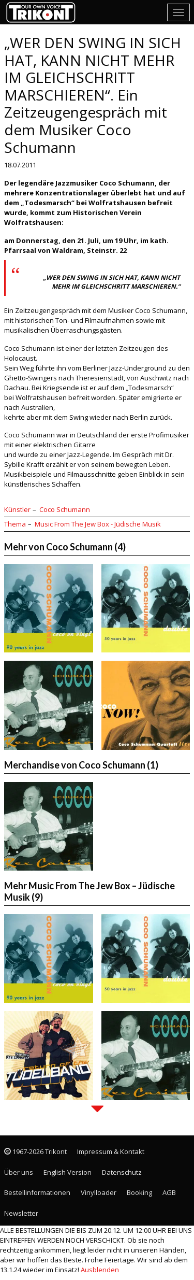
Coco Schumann (64, 509)
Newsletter (21, 1213)
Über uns (18, 1172)
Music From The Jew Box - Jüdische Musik (98, 524)
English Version (67, 1172)
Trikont (44, 12)
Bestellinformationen (37, 1192)
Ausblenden (100, 1269)
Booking (139, 1192)
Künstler (17, 509)
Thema (15, 524)
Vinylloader (98, 1192)
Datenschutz (122, 1172)
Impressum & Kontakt (110, 1151)
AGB (169, 1192)
